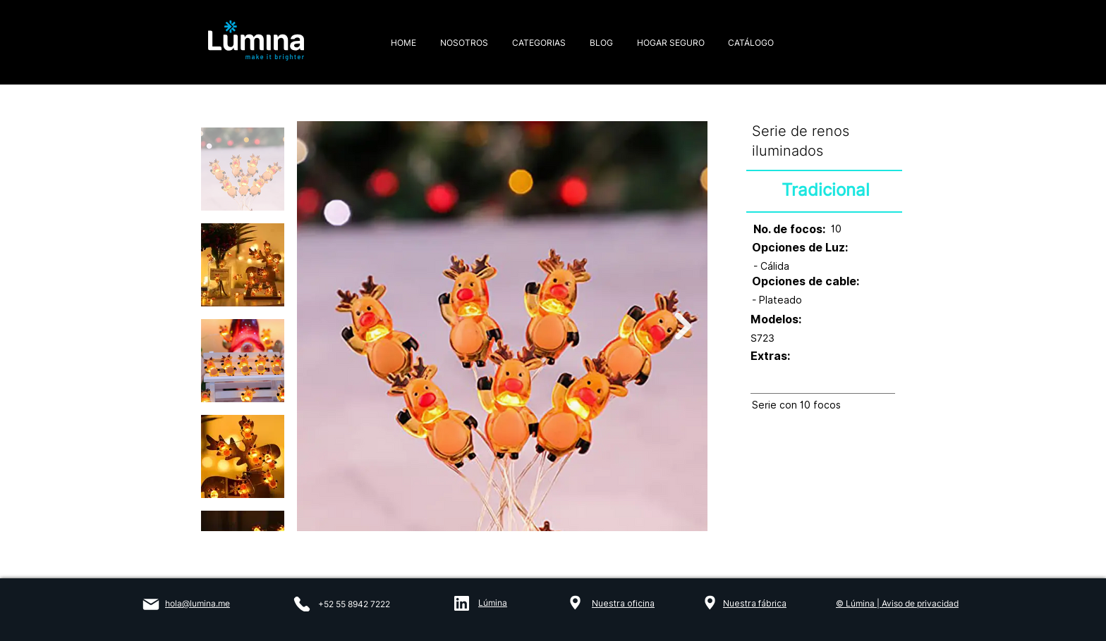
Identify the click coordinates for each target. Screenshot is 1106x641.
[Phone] (301, 604)
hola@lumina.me (197, 603)
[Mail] (151, 604)
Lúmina (492, 602)
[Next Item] (683, 326)
